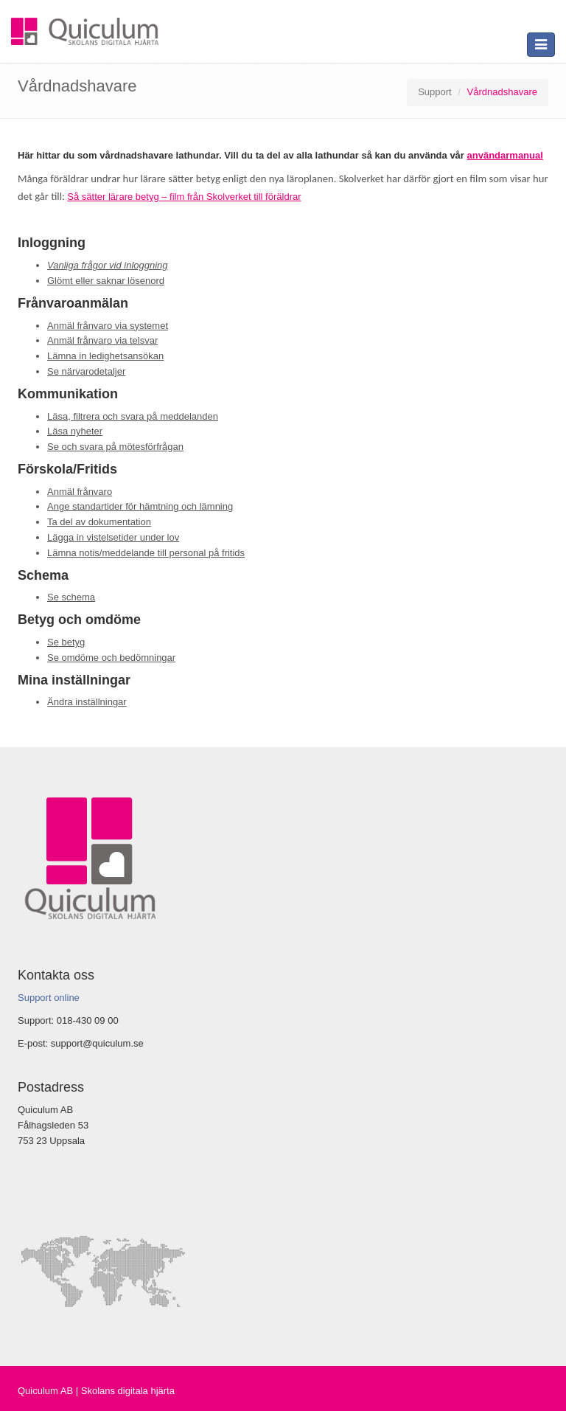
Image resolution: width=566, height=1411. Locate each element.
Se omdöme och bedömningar (111, 657)
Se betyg (66, 642)
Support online (49, 997)
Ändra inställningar (87, 701)
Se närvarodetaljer (86, 371)
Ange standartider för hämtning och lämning (140, 506)
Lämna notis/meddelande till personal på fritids (146, 552)
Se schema (71, 597)
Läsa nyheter (74, 431)
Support (435, 91)
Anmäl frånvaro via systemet (107, 325)
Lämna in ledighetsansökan (105, 355)
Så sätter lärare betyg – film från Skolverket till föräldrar (184, 196)
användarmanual (505, 155)
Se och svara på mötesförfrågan (115, 446)
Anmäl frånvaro (79, 491)
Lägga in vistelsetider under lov (113, 537)
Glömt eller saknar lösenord (105, 280)
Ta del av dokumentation (99, 521)
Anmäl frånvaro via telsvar (102, 340)
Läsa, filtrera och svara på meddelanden (132, 416)
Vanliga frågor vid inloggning (107, 265)
